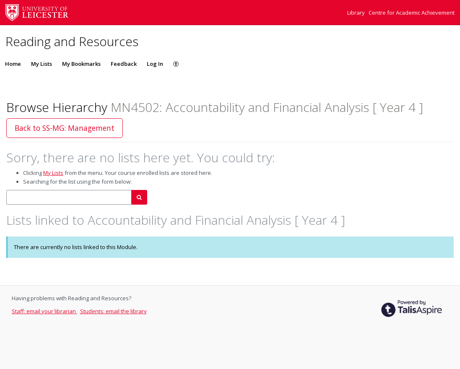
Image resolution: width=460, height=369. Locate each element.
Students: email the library (113, 311)
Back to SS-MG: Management (64, 128)
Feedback (124, 64)
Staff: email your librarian (44, 311)
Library (356, 12)
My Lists (41, 64)
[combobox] (69, 197)
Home (13, 64)
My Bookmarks (81, 64)
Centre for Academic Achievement (412, 12)
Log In (155, 64)
